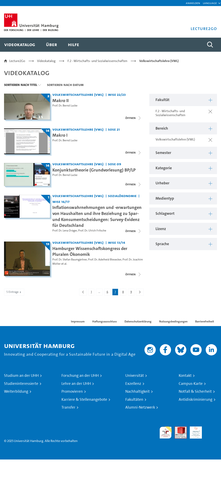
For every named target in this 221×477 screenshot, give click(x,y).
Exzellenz (133, 383)
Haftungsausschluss (104, 321)
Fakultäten (134, 399)
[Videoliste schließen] (133, 153)
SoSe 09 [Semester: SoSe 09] (114, 163)
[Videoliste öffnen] (133, 118)
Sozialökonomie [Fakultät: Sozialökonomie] (122, 195)
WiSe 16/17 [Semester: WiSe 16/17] (61, 201)
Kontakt (185, 375)
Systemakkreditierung (211, 429)
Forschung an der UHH (80, 375)
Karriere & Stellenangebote (84, 399)
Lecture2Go (17, 61)
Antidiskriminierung (195, 399)
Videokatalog (46, 61)
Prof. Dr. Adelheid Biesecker (104, 259)
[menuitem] (19, 45)
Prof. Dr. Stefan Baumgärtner (69, 259)
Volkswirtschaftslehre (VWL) (159, 61)
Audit (178, 429)
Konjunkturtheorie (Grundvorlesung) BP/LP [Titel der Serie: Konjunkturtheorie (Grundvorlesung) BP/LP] (94, 170)
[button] (210, 3)
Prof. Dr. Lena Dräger (64, 230)
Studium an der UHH (21, 375)
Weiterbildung (16, 391)
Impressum (78, 321)
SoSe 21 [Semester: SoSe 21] (114, 129)
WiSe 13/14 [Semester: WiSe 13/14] (116, 242)
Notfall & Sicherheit (195, 391)
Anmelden (193, 3)
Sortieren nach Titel (20, 84)
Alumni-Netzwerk (140, 407)
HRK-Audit (193, 431)
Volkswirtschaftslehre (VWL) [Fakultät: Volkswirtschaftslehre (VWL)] (78, 94)
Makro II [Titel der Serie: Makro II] (60, 100)
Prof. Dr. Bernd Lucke (64, 105)
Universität (134, 375)
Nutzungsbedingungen (173, 321)
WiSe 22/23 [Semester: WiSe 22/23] (117, 94)
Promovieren (72, 391)
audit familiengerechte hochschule (166, 433)
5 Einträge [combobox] (14, 292)
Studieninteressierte (21, 383)
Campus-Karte (191, 383)
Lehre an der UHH (76, 383)
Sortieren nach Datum (65, 84)
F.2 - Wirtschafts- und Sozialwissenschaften (97, 61)
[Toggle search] (210, 45)
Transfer (68, 407)
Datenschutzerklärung (138, 321)
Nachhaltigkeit (137, 391)
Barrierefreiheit (204, 321)
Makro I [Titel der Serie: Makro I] (59, 135)
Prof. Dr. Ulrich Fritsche (92, 230)
